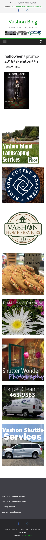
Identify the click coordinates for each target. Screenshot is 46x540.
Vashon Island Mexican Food (14, 501)
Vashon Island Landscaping (13, 496)
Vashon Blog (23, 21)
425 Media (27, 535)
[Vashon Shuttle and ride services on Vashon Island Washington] (23, 425)
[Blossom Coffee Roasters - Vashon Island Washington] (23, 169)
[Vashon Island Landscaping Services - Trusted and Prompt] (20, 128)
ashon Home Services (12, 512)
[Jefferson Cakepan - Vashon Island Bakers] (23, 254)
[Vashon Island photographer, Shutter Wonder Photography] (23, 340)
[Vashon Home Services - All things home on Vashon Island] (23, 208)
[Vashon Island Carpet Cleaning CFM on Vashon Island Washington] (23, 386)
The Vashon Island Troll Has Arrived (26, 7)
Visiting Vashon (8, 507)
